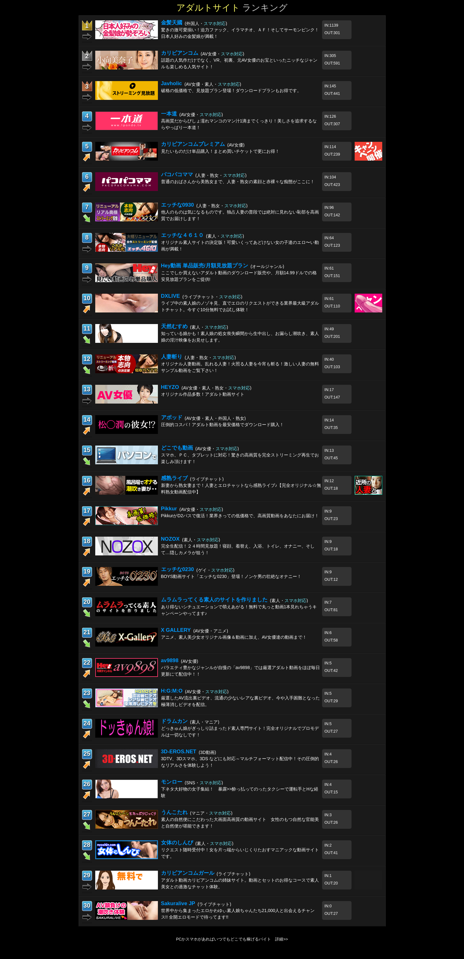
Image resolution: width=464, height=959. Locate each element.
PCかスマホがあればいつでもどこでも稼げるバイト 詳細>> (232, 939)
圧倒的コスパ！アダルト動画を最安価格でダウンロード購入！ (222, 424)
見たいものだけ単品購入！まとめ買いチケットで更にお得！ (220, 151)
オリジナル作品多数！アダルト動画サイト (202, 394)
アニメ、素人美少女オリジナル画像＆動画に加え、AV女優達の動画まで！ (234, 637)
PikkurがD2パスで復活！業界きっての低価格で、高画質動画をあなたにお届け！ (240, 515)
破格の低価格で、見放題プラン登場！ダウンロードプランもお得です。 (231, 90)
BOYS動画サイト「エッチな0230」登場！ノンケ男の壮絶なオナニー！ (231, 576)
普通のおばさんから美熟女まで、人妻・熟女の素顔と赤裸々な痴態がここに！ (238, 181)
